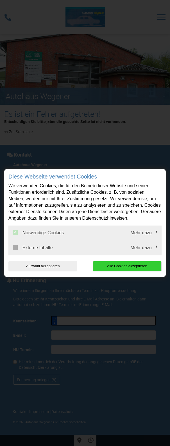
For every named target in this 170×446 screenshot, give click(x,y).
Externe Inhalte (33, 247)
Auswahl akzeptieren (43, 266)
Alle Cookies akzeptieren (127, 266)
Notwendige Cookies (38, 232)
